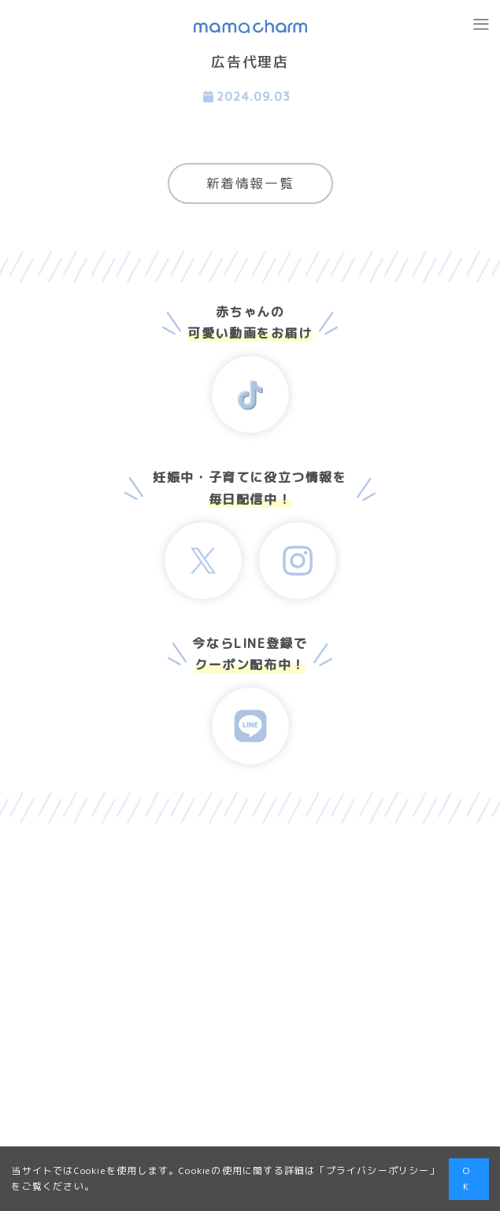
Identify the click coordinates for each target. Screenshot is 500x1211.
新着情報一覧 (250, 183)
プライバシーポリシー (378, 1170)
